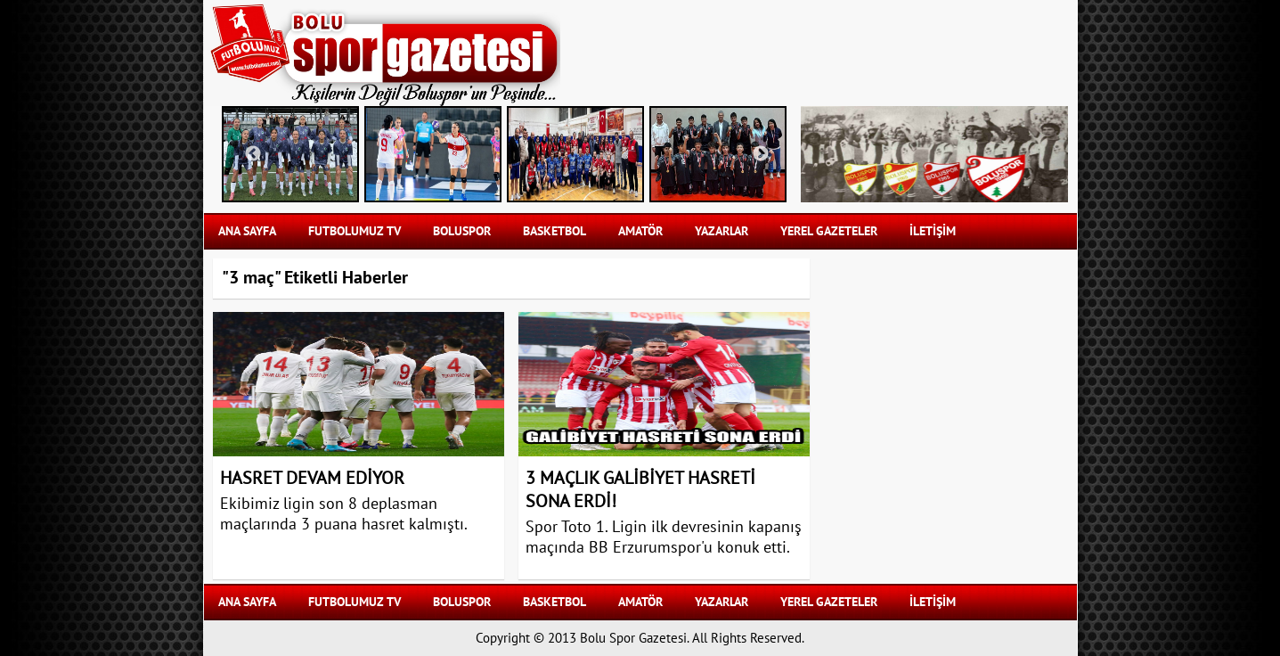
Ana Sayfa (247, 231)
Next (761, 154)
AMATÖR (640, 231)
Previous (253, 154)
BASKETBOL (554, 231)
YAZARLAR (721, 231)
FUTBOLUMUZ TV (354, 231)
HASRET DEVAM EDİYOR (312, 478)
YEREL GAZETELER (828, 231)
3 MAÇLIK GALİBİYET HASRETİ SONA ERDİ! (640, 490)
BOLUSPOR (462, 231)
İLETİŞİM (932, 231)
